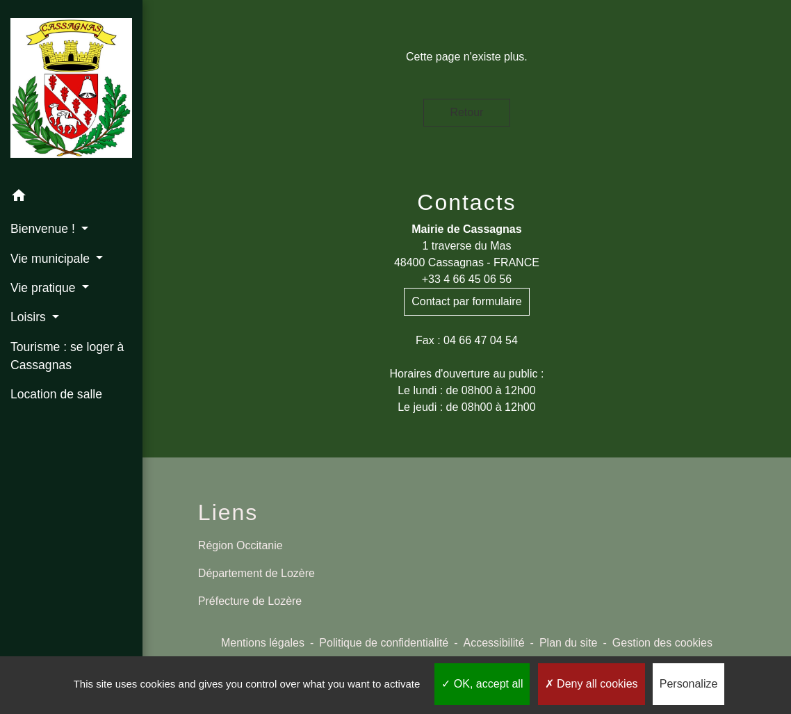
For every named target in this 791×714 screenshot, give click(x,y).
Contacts (466, 202)
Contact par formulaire (466, 301)
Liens (228, 512)
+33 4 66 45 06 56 (467, 279)
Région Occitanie (240, 545)
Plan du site (568, 643)
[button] (71, 197)
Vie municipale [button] (51, 259)
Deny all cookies (591, 684)
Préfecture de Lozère (250, 601)
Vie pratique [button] (44, 288)
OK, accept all (482, 684)
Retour (466, 112)
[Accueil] (71, 91)
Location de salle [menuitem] (56, 394)
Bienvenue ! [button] (44, 229)
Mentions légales (262, 643)
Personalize (689, 684)
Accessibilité (494, 643)
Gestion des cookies (662, 643)
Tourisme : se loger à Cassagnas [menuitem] (67, 356)
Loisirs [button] (29, 317)
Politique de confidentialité (383, 643)
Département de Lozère (256, 573)
